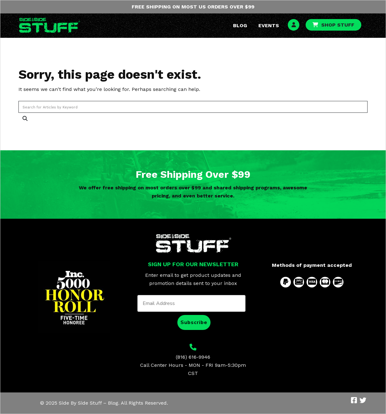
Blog (240, 25)
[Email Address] (191, 303)
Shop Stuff (337, 25)
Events (268, 25)
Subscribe (193, 322)
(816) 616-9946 (193, 357)
